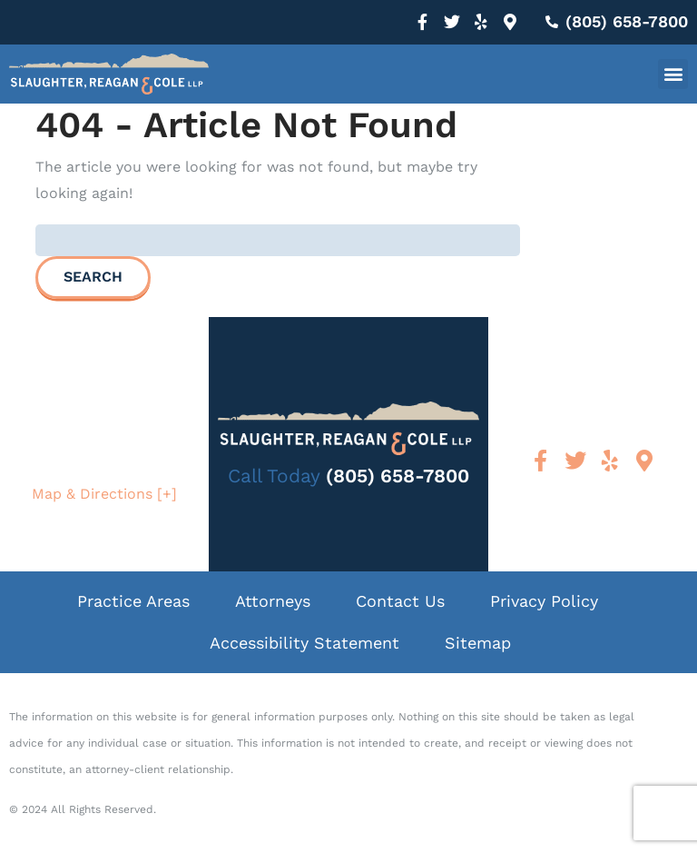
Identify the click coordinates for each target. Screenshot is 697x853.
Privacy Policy (544, 600)
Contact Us (400, 600)
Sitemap (478, 642)
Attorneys (272, 600)
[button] (673, 74)
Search (93, 276)
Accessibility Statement (304, 642)
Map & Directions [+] (104, 493)
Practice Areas (133, 600)
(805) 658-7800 (397, 475)
